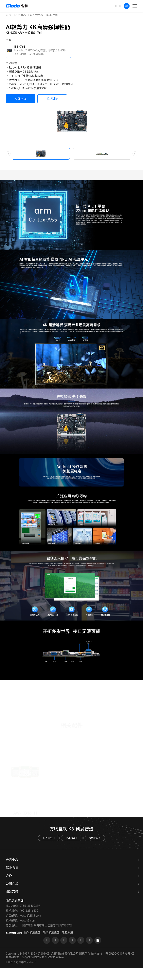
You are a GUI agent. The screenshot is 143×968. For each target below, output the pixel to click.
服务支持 (12, 891)
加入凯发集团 (32, 932)
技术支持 (96, 953)
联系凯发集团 (51, 932)
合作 (9, 876)
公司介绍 (12, 883)
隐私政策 (67, 932)
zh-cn (32, 962)
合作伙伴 (48, 838)
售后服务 (94, 838)
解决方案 (12, 868)
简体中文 (21, 962)
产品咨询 (71, 838)
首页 (8, 15)
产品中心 (20, 15)
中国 (10, 962)
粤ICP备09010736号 (117, 953)
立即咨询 (21, 99)
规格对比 (52, 99)
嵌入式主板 (36, 15)
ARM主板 (52, 15)
